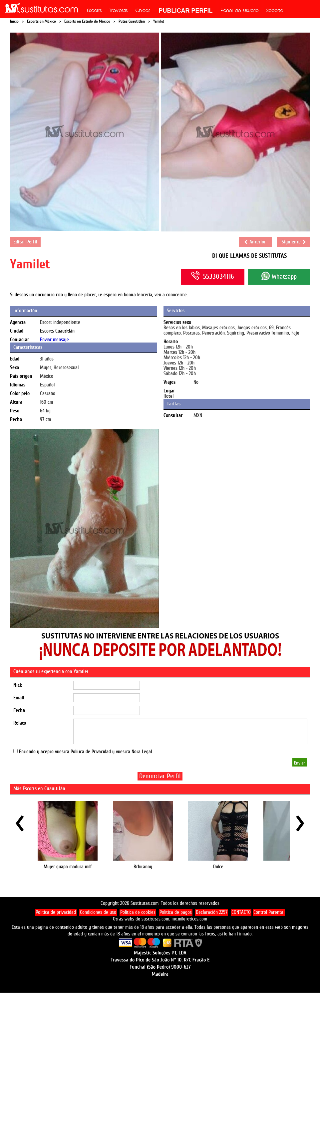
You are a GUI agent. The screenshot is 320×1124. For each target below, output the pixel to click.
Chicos (143, 11)
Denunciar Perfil (160, 776)
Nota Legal (142, 752)
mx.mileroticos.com (189, 919)
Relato (19, 723)
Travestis (118, 11)
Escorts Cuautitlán (57, 331)
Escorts (94, 11)
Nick (17, 685)
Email (18, 698)
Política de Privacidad (91, 752)
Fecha (19, 710)
